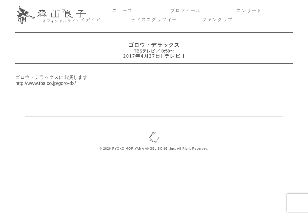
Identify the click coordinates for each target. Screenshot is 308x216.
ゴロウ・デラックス (154, 45)
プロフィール (185, 10)
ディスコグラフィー (154, 19)
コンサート (249, 10)
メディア (90, 19)
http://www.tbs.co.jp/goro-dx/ (45, 83)
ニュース (122, 10)
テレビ (173, 55)
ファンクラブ (217, 19)
